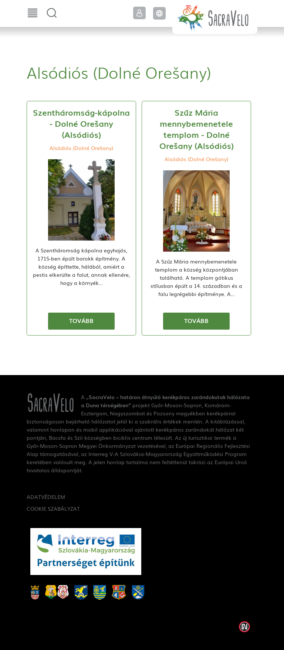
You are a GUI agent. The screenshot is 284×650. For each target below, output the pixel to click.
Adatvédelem (46, 496)
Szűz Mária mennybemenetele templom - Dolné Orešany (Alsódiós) (196, 129)
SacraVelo (215, 17)
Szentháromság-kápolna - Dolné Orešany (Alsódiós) (81, 123)
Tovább (81, 320)
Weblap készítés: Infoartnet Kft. (244, 626)
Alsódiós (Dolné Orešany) (81, 148)
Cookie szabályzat (53, 508)
